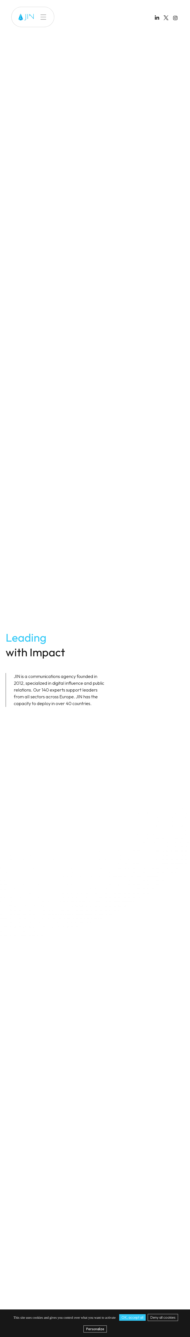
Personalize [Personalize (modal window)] (95, 1329)
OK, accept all (132, 1317)
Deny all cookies (163, 1317)
